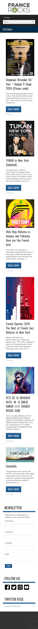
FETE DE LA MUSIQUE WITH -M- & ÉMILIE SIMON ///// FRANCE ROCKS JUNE (18, 404)
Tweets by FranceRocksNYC (13, 606)
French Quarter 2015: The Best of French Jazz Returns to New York (20, 328)
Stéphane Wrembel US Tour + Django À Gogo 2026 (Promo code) (19, 84)
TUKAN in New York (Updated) (17, 162)
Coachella (11, 466)
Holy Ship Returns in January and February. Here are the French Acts (18, 238)
